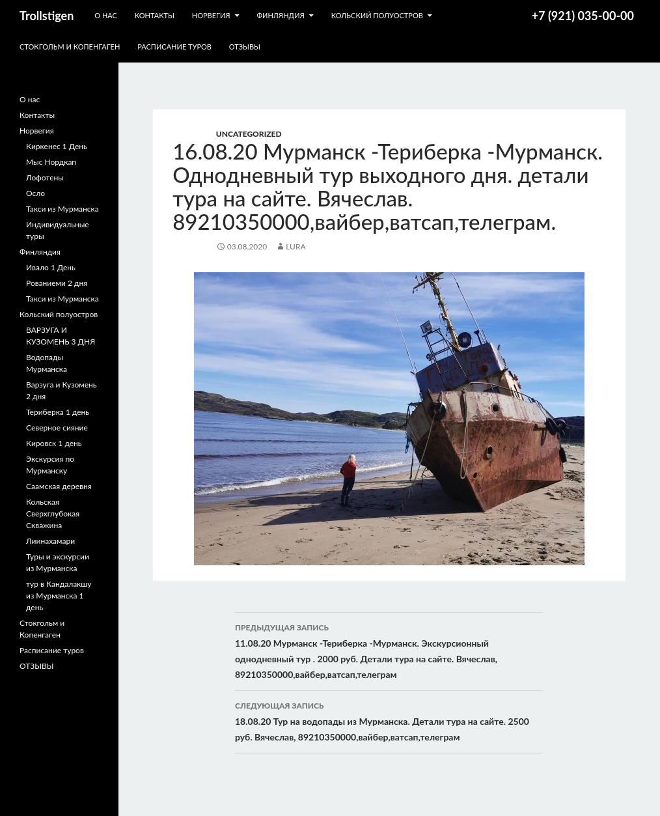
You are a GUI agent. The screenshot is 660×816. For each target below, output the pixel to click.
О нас (105, 15)
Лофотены (45, 177)
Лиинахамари (50, 541)
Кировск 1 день (54, 443)
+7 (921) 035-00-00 (583, 15)
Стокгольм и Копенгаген (70, 46)
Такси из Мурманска (62, 209)
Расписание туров (174, 46)
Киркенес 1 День (56, 146)
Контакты (154, 15)
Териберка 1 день (57, 412)
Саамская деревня (59, 486)
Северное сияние (57, 427)
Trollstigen (47, 15)
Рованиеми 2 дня (56, 283)
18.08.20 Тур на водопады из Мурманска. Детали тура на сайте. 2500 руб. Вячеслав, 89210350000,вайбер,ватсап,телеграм (389, 720)
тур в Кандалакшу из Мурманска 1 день (58, 595)
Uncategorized (249, 134)
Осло (35, 193)
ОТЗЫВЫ (244, 46)
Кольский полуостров (377, 15)
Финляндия (280, 15)
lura (295, 246)
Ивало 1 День (51, 267)
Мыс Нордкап (51, 162)
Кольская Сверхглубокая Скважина (52, 513)
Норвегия (211, 15)
